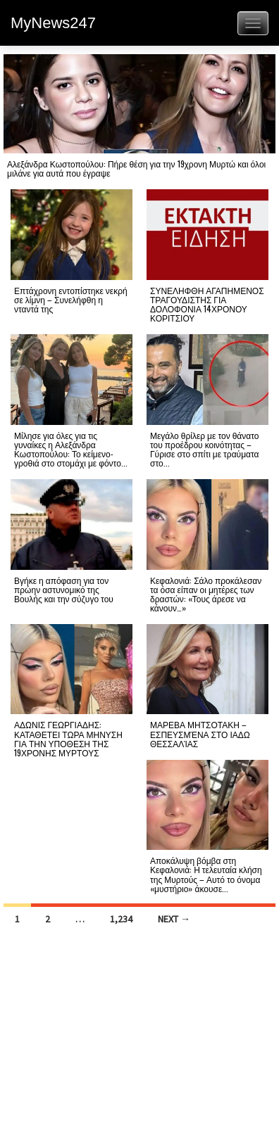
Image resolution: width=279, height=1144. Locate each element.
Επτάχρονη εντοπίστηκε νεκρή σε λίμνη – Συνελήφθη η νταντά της (71, 299)
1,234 (121, 919)
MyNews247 (53, 23)
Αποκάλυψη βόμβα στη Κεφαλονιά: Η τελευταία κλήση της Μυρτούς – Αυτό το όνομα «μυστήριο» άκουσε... (206, 874)
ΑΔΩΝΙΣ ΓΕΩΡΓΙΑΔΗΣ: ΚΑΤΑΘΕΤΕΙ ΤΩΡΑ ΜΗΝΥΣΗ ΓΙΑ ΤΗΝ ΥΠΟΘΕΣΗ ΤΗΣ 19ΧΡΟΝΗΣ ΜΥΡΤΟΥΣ (68, 738)
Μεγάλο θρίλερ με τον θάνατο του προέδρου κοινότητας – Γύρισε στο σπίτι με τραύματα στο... (204, 449)
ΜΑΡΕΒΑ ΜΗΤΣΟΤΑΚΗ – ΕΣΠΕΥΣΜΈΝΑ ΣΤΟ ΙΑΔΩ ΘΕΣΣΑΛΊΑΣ (200, 733)
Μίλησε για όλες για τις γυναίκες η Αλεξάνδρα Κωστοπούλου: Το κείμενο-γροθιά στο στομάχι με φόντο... (71, 449)
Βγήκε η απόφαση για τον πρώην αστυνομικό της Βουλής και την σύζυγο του (63, 589)
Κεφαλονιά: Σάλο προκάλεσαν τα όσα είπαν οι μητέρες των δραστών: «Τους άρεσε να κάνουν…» (205, 594)
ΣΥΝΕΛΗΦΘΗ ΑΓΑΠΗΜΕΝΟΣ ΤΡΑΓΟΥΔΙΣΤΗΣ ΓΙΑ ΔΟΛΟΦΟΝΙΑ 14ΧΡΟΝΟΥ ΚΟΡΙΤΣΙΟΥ (207, 304)
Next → (174, 919)
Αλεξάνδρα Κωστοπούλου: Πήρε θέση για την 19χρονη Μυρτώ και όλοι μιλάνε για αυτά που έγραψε (136, 168)
